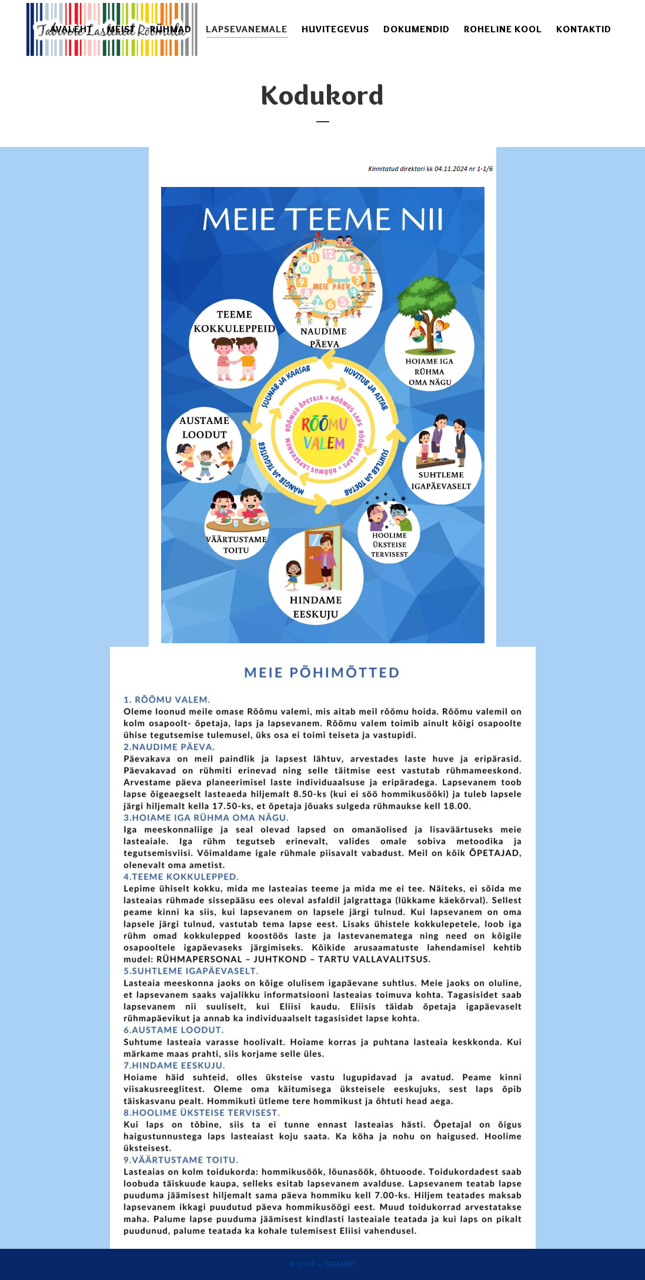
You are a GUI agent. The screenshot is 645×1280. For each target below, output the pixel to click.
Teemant (340, 1264)
